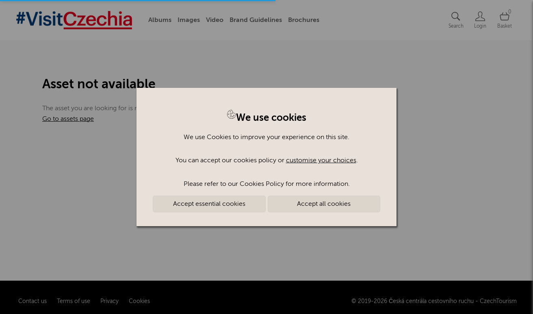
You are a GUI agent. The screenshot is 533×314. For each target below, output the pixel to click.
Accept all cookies (324, 203)
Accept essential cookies (209, 203)
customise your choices (321, 160)
